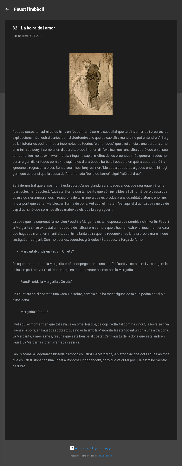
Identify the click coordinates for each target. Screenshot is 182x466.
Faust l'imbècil (29, 9)
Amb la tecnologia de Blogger (91, 448)
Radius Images (105, 456)
